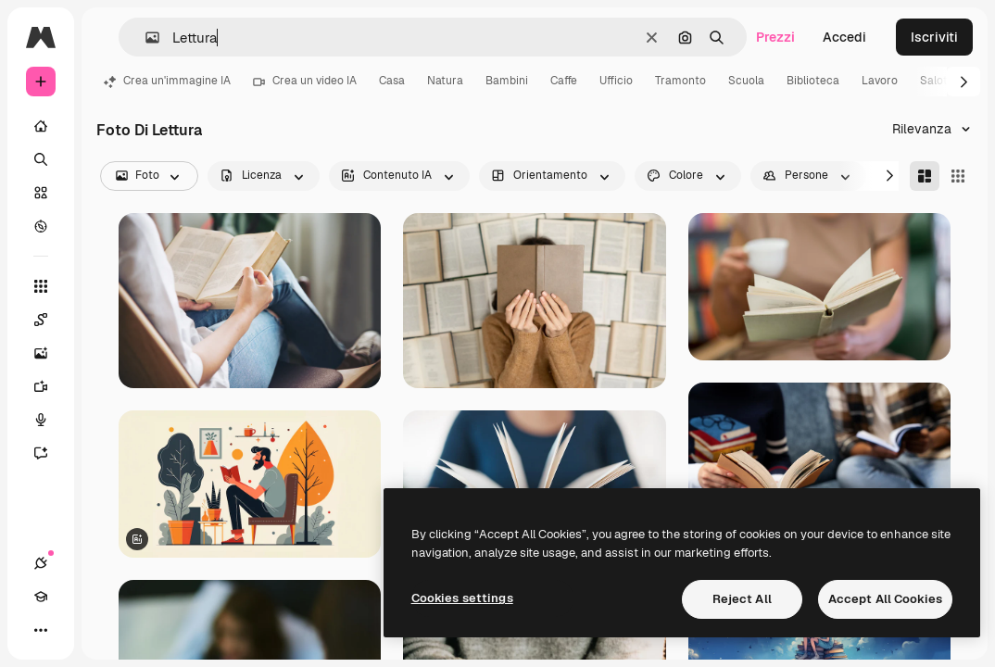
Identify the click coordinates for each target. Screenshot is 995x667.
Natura (445, 80)
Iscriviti (934, 37)
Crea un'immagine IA (167, 80)
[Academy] (41, 596)
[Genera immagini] (50, 353)
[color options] (688, 176)
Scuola (746, 80)
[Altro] (41, 630)
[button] (145, 37)
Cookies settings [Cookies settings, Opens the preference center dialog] (462, 598)
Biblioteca (813, 80)
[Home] (41, 126)
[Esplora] (41, 226)
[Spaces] (50, 319)
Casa (392, 80)
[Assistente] (50, 453)
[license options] (264, 176)
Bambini (506, 80)
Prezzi (775, 37)
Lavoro (880, 80)
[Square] (958, 176)
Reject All (742, 599)
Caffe (563, 80)
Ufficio (616, 80)
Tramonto (680, 80)
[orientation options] (552, 176)
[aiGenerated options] (399, 176)
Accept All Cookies (885, 599)
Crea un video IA (305, 80)
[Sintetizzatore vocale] (50, 419)
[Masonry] (924, 176)
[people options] (808, 176)
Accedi (844, 37)
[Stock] (41, 193)
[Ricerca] (41, 159)
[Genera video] (50, 386)
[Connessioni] (41, 563)
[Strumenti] (41, 286)
